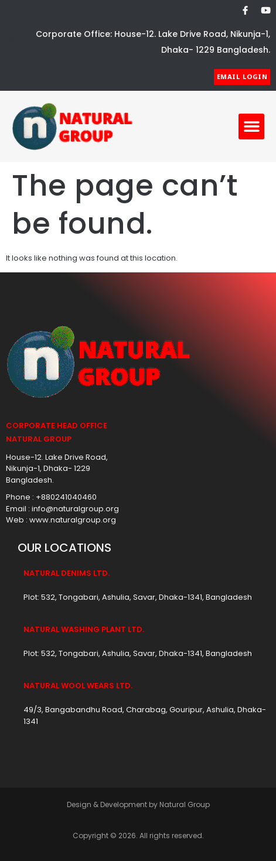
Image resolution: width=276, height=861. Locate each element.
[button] (251, 126)
